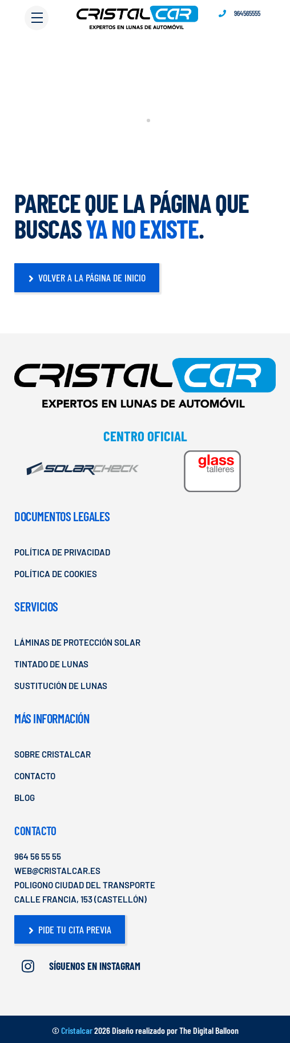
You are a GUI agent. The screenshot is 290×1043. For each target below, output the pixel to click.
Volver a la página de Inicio (87, 277)
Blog (24, 797)
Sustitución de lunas (60, 685)
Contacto (34, 776)
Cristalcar (76, 1030)
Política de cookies (55, 574)
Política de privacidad (62, 552)
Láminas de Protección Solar (77, 642)
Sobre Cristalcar (52, 754)
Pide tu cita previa (70, 929)
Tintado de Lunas (51, 664)
